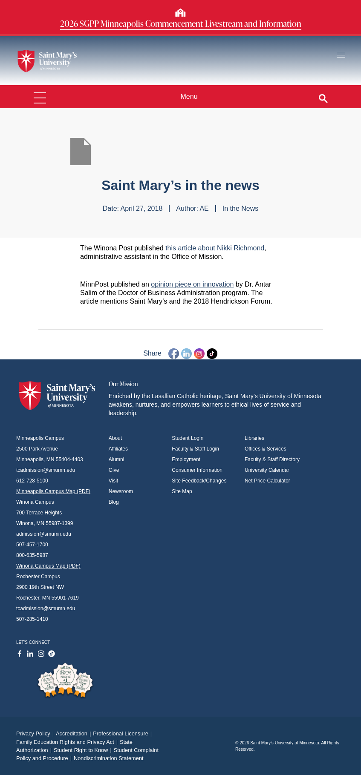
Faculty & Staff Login (195, 449)
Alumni (116, 459)
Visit (113, 481)
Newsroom (121, 491)
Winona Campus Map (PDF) (48, 566)
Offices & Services (265, 449)
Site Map (182, 491)
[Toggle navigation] (341, 55)
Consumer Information (197, 470)
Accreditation (74, 733)
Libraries (254, 438)
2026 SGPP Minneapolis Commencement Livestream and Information (180, 23)
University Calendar (267, 470)
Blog (114, 502)
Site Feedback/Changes (199, 481)
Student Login (187, 438)
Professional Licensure (123, 733)
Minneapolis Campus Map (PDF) (53, 491)
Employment (186, 459)
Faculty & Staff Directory (272, 459)
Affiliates (118, 449)
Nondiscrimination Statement (109, 758)
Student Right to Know (84, 750)
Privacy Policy (36, 733)
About (115, 438)
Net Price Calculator (267, 481)
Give (114, 470)
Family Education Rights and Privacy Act (68, 742)
